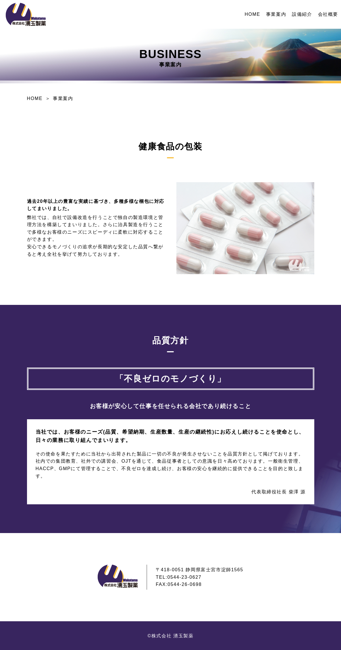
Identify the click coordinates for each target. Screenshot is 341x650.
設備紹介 (302, 14)
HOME (252, 14)
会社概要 (328, 14)
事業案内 (276, 14)
